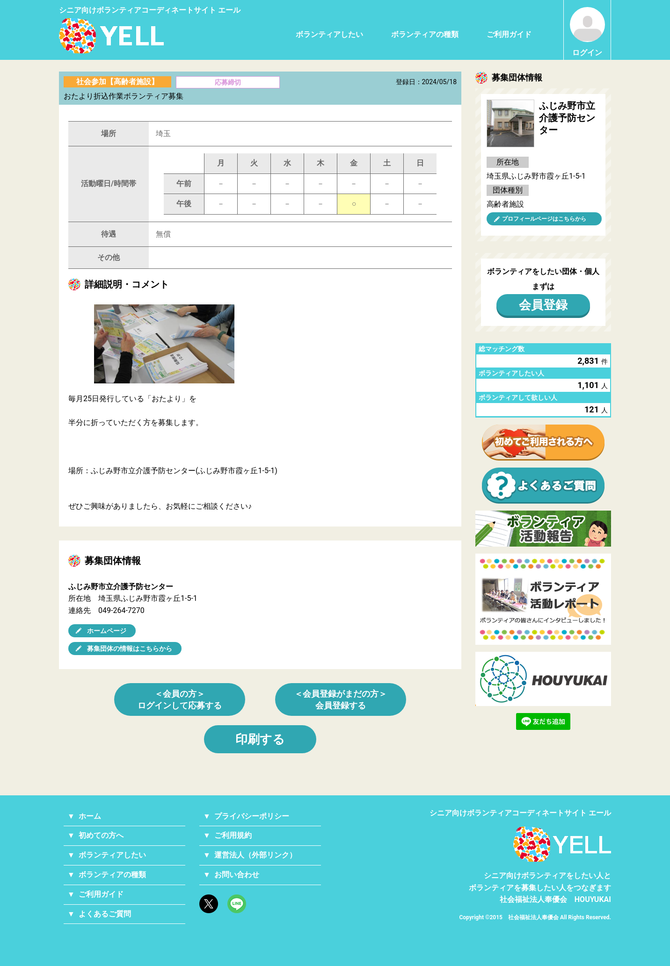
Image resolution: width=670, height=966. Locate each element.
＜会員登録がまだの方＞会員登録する (340, 699)
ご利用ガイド (509, 34)
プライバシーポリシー (251, 816)
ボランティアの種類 (425, 34)
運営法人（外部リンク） (255, 855)
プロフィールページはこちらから (544, 219)
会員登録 (543, 305)
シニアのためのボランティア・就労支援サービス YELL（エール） (111, 36)
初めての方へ (101, 835)
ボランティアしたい (329, 34)
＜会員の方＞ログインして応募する (180, 699)
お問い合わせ (236, 874)
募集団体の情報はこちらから (129, 648)
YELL (562, 844)
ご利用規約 (233, 835)
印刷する (260, 739)
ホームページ (106, 630)
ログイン (587, 32)
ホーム (90, 816)
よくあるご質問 (105, 913)
